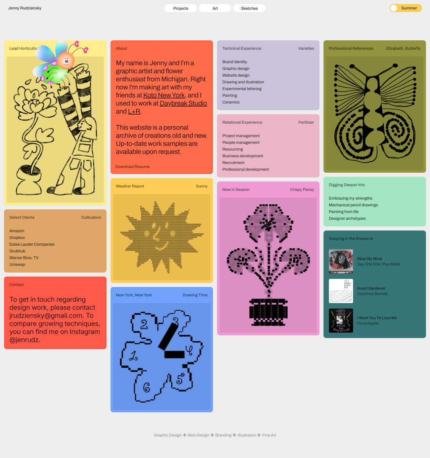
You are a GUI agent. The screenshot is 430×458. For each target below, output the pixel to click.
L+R (134, 111)
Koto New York (163, 95)
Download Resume (132, 166)
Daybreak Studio (183, 103)
